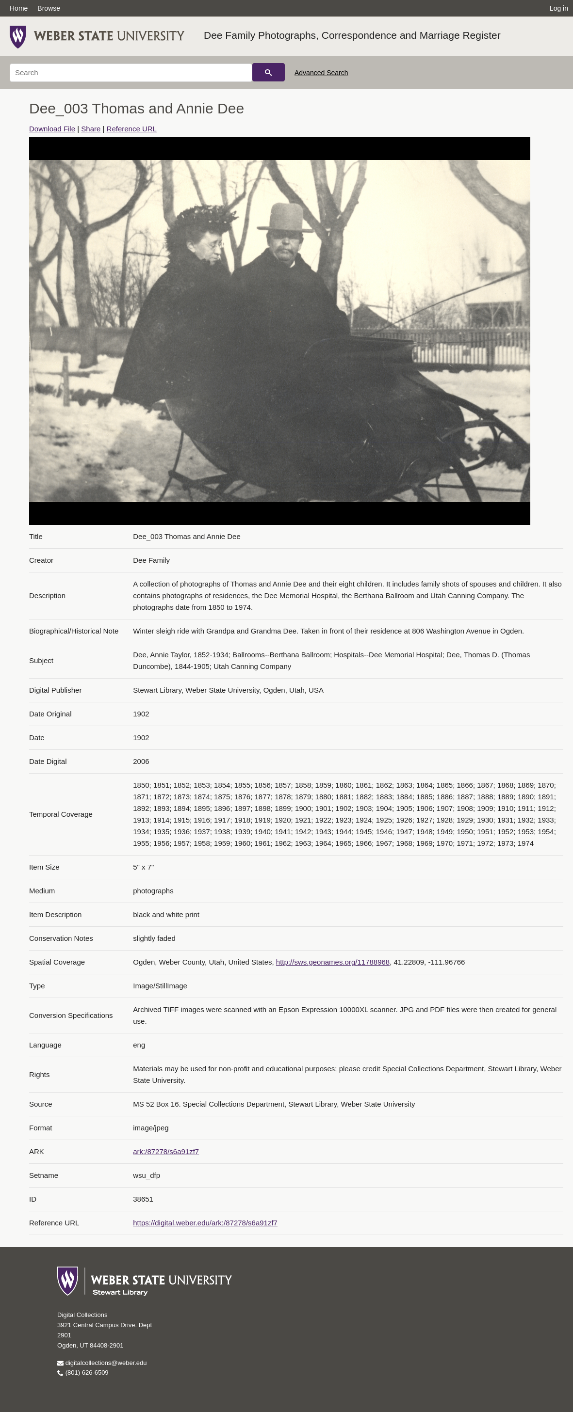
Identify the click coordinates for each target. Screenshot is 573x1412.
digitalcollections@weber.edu (102, 1362)
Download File (52, 129)
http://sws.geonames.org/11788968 (333, 962)
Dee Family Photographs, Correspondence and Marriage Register (352, 35)
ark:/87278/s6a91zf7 (166, 1151)
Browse (48, 8)
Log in (559, 8)
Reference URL (132, 129)
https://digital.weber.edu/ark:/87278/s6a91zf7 (205, 1223)
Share (90, 129)
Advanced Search (321, 73)
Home (19, 8)
